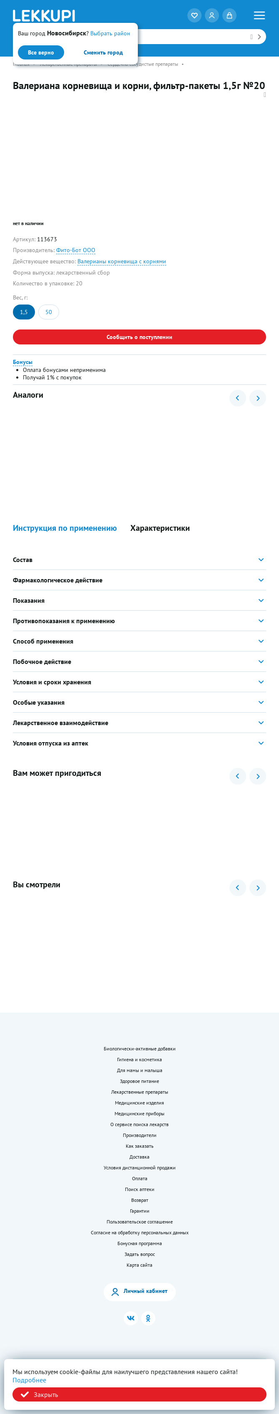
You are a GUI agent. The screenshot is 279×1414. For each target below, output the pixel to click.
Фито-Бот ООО (75, 250)
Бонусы (22, 362)
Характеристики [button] (160, 528)
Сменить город (103, 52)
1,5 (24, 312)
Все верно (41, 52)
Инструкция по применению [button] (65, 528)
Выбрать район (110, 33)
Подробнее (29, 1380)
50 (48, 312)
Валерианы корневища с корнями (121, 261)
